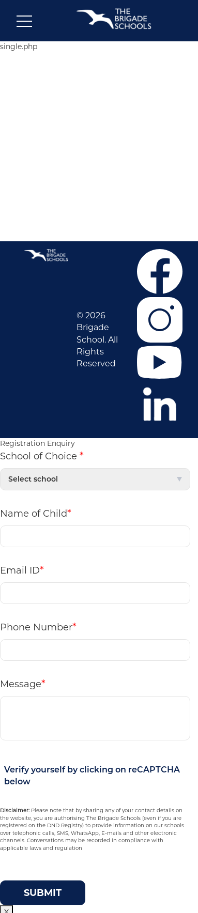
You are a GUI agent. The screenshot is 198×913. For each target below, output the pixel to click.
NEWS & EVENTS (100, 149)
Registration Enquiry (37, 443)
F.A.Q (100, 192)
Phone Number (38, 627)
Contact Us (100, 208)
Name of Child (35, 513)
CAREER (100, 101)
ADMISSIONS (100, 117)
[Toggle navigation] (24, 23)
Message (22, 683)
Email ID (22, 570)
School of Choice (42, 456)
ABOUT (100, 85)
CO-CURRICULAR (100, 133)
